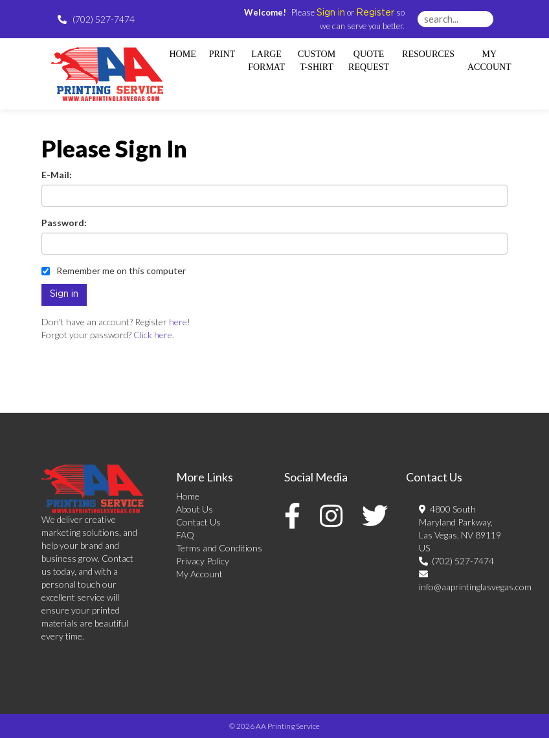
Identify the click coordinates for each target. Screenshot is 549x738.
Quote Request (368, 60)
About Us (194, 508)
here (178, 321)
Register (375, 12)
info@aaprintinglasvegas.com (475, 580)
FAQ (185, 534)
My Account (199, 573)
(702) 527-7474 (456, 560)
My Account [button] (489, 60)
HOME (183, 54)
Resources (428, 54)
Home (187, 496)
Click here (152, 334)
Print (222, 54)
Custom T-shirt (316, 60)
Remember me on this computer (113, 270)
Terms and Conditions (219, 547)
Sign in (331, 12)
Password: (64, 222)
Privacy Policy (202, 560)
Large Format (266, 60)
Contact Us (198, 521)
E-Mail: (56, 174)
